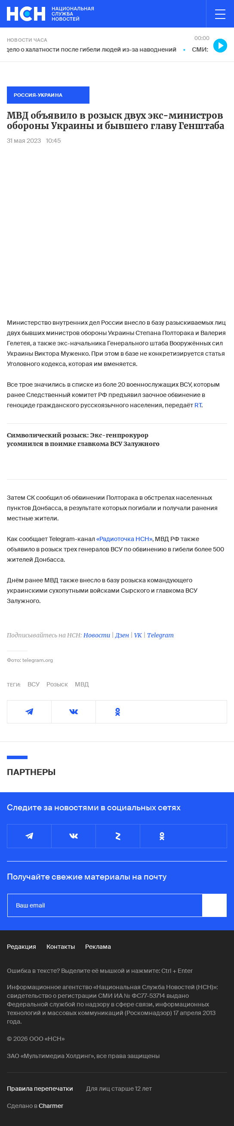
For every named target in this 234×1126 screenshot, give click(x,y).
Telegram (160, 635)
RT (197, 405)
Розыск (57, 684)
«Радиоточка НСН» (123, 539)
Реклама (98, 947)
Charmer (51, 1106)
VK (138, 635)
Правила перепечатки (40, 1088)
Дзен (122, 635)
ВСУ (34, 684)
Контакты (60, 947)
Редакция (21, 947)
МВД (82, 684)
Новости (96, 635)
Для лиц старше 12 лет (119, 1088)
